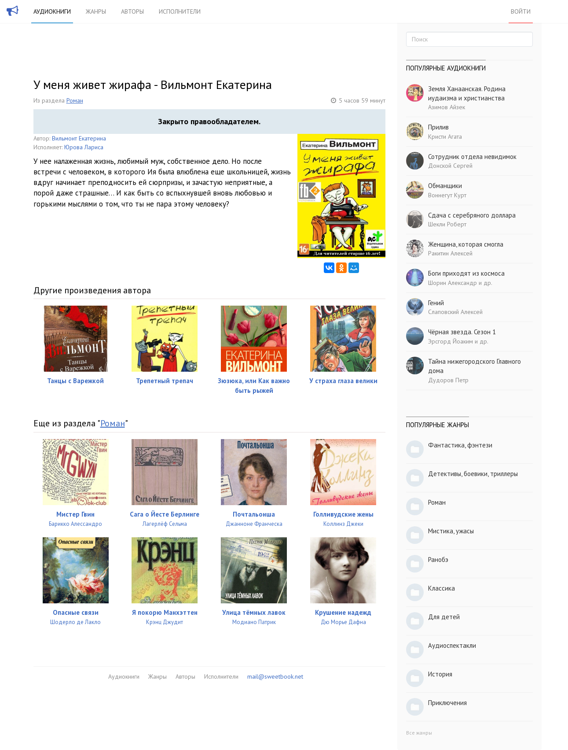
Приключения (447, 702)
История (440, 674)
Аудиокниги (52, 11)
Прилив (438, 127)
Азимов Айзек (446, 107)
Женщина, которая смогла (465, 244)
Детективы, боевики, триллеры (473, 473)
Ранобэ (438, 559)
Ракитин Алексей (450, 253)
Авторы (132, 11)
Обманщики (445, 185)
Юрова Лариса (83, 147)
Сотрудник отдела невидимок (472, 156)
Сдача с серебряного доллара (472, 215)
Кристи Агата (445, 136)
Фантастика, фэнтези (460, 445)
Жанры (96, 11)
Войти (521, 11)
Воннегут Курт (447, 195)
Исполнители (180, 11)
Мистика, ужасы (451, 531)
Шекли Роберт (447, 224)
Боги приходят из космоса (466, 273)
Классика (441, 588)
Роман (74, 100)
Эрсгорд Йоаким (450, 341)
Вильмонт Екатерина (79, 138)
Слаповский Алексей (455, 312)
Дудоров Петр (448, 380)
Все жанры (419, 732)
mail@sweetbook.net (275, 676)
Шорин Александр (452, 283)
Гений (436, 303)
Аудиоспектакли (452, 645)
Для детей (444, 617)
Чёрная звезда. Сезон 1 (462, 332)
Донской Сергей (450, 166)
